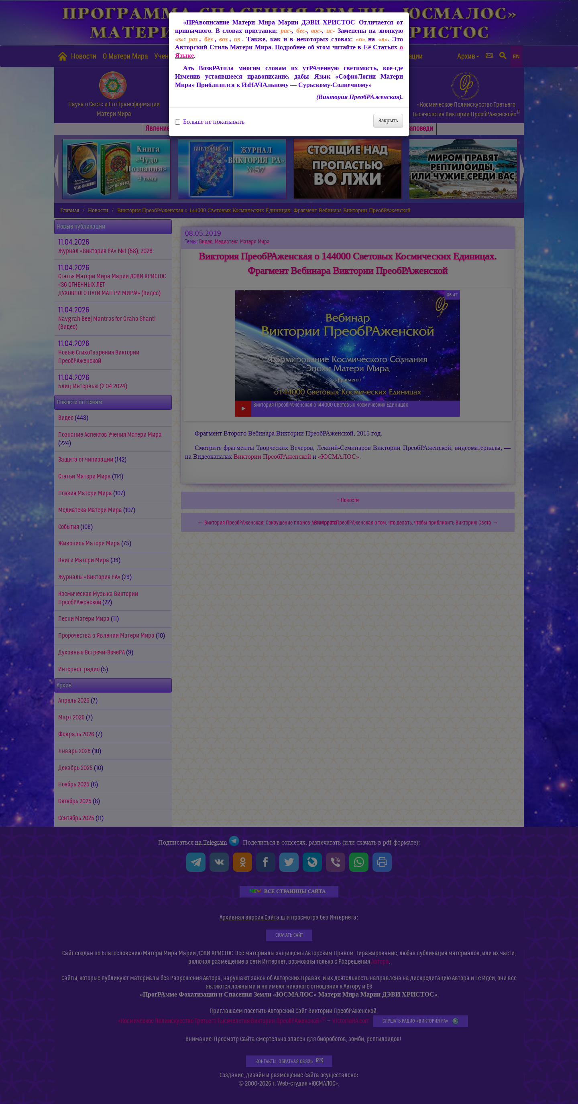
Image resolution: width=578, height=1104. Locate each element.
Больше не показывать (209, 122)
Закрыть (388, 120)
